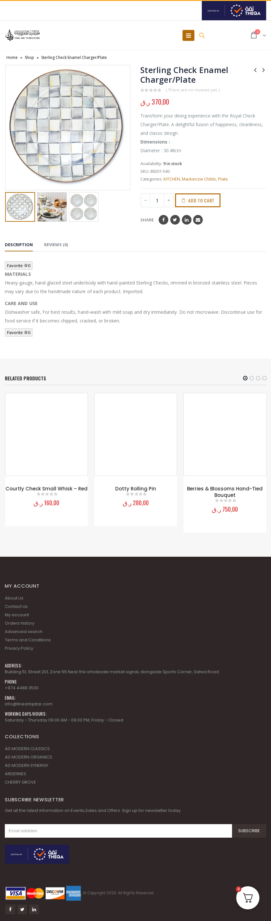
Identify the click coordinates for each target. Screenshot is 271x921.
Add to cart (203, 200)
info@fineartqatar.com (28, 702)
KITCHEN (172, 179)
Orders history (19, 621)
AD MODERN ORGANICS (28, 755)
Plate (223, 179)
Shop (29, 57)
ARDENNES (15, 772)
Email (198, 220)
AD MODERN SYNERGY (26, 763)
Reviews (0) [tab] (56, 244)
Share (147, 220)
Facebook (163, 220)
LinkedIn (187, 220)
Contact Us (16, 604)
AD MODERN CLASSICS (27, 747)
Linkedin (34, 907)
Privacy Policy (19, 646)
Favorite (18, 265)
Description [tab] (19, 244)
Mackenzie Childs (199, 179)
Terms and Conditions (28, 638)
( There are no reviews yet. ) (193, 90)
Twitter (175, 220)
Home (12, 57)
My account (17, 613)
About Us (14, 596)
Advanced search (23, 630)
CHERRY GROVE (20, 780)
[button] (245, 378)
